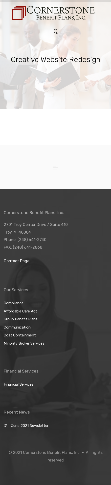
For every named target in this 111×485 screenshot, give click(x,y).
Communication (17, 327)
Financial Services (19, 384)
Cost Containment (20, 335)
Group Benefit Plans (21, 319)
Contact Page (16, 261)
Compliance (13, 303)
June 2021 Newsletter (29, 425)
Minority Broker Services (24, 343)
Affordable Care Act (20, 311)
